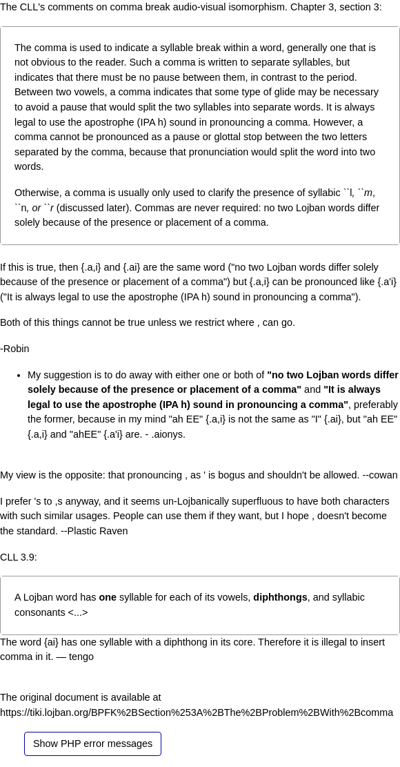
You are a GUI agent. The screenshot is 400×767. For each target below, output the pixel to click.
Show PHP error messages (92, 743)
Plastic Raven (98, 530)
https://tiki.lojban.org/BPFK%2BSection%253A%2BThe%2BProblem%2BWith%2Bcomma (196, 712)
